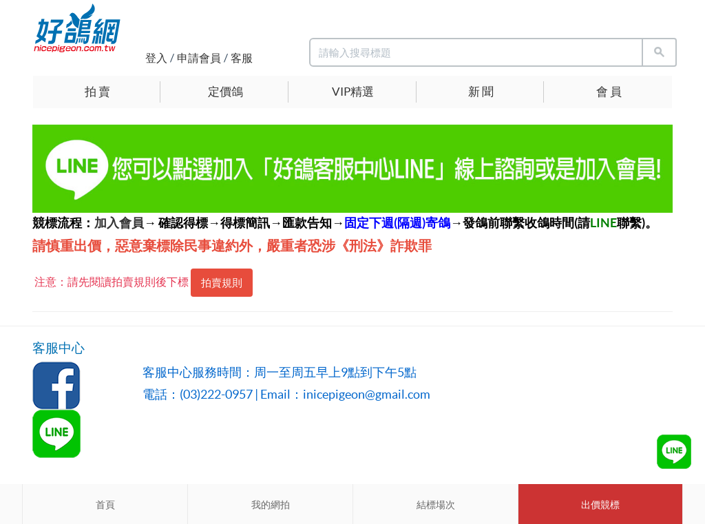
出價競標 (600, 504)
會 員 (609, 91)
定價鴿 (225, 91)
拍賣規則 (221, 283)
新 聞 (481, 91)
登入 (156, 58)
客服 (242, 58)
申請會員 (199, 58)
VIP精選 (353, 91)
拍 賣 (97, 91)
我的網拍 (270, 504)
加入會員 (119, 223)
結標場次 (436, 504)
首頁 (105, 504)
